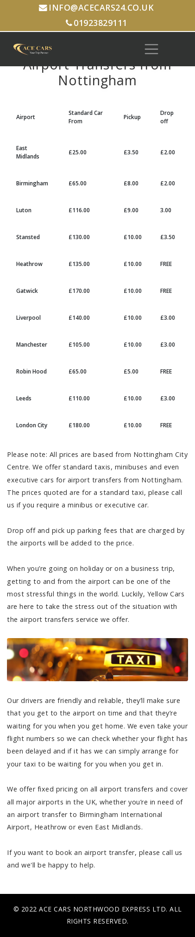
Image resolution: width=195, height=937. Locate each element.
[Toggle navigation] (151, 49)
